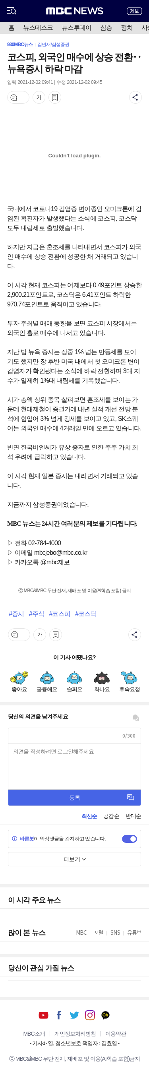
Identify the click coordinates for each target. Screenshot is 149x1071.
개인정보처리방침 (75, 1033)
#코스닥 (85, 613)
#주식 (36, 613)
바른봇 (23, 839)
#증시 (16, 613)
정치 (127, 27)
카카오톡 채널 (105, 1015)
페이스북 (59, 1015)
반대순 (133, 816)
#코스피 (59, 613)
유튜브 (43, 1015)
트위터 (74, 1015)
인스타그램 (90, 1015)
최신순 (89, 816)
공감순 (111, 816)
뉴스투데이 (76, 27)
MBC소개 (34, 1033)
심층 (106, 27)
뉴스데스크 (38, 27)
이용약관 (115, 1033)
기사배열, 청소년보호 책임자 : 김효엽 (74, 1043)
